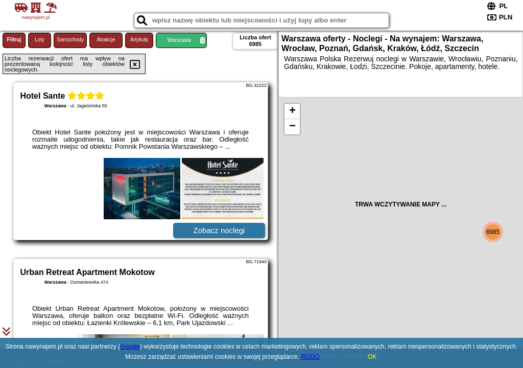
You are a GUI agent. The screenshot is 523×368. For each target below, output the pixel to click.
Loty (39, 39)
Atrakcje (106, 39)
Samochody (70, 39)
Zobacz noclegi (219, 230)
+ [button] (292, 111)
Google (130, 346)
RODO (310, 356)
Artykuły (139, 39)
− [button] (292, 126)
